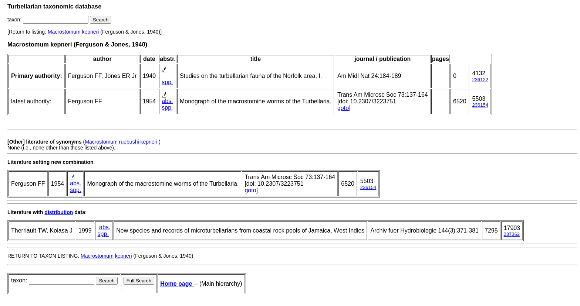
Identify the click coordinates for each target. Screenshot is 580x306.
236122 (480, 79)
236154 (480, 105)
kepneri (90, 32)
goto (343, 108)
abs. (167, 101)
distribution (58, 212)
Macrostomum (64, 32)
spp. (167, 82)
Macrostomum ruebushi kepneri (121, 142)
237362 (512, 234)
